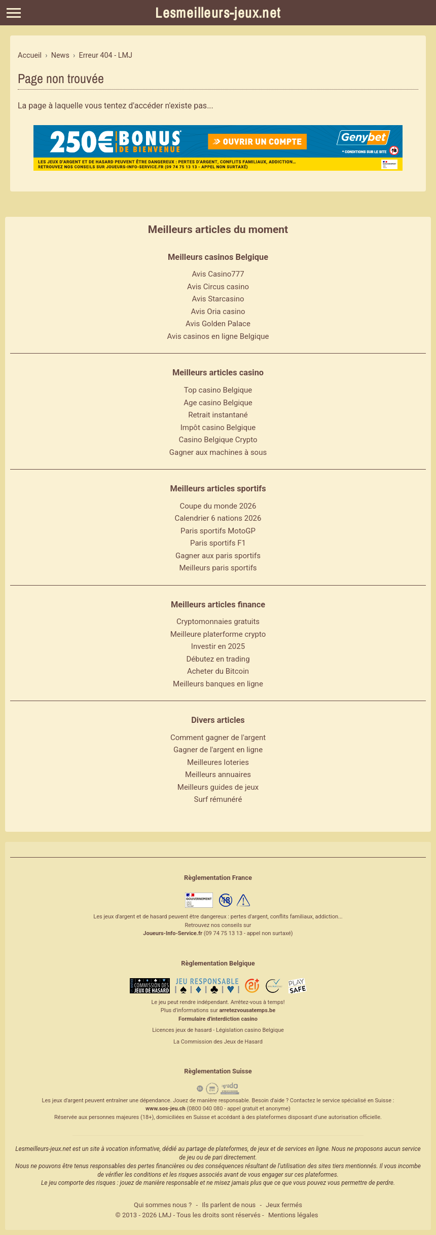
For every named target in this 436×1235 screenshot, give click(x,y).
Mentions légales (293, 1215)
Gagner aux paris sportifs (218, 555)
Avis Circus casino (218, 286)
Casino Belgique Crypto (217, 439)
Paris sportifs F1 (218, 543)
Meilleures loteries (218, 762)
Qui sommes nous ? (163, 1205)
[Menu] (13, 13)
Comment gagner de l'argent (218, 737)
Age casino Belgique (218, 402)
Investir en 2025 (218, 646)
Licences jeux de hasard (181, 1030)
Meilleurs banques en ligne (218, 683)
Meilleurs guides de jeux (218, 787)
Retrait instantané (218, 414)
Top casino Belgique (218, 390)
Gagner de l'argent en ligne (218, 749)
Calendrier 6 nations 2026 (218, 518)
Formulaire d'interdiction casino (218, 1019)
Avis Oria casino (218, 311)
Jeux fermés (284, 1205)
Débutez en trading (217, 659)
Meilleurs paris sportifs (218, 567)
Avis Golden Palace (218, 323)
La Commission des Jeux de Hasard (218, 1041)
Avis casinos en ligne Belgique (218, 336)
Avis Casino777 (218, 274)
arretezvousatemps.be (247, 1010)
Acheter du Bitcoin (218, 671)
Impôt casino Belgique (218, 427)
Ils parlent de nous (229, 1205)
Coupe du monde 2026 (218, 506)
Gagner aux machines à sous (218, 452)
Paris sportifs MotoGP (218, 530)
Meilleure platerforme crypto (218, 634)
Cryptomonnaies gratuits (218, 621)
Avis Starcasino (218, 298)
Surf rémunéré (218, 799)
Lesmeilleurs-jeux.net (217, 12)
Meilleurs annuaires (218, 774)
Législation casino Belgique (250, 1030)
